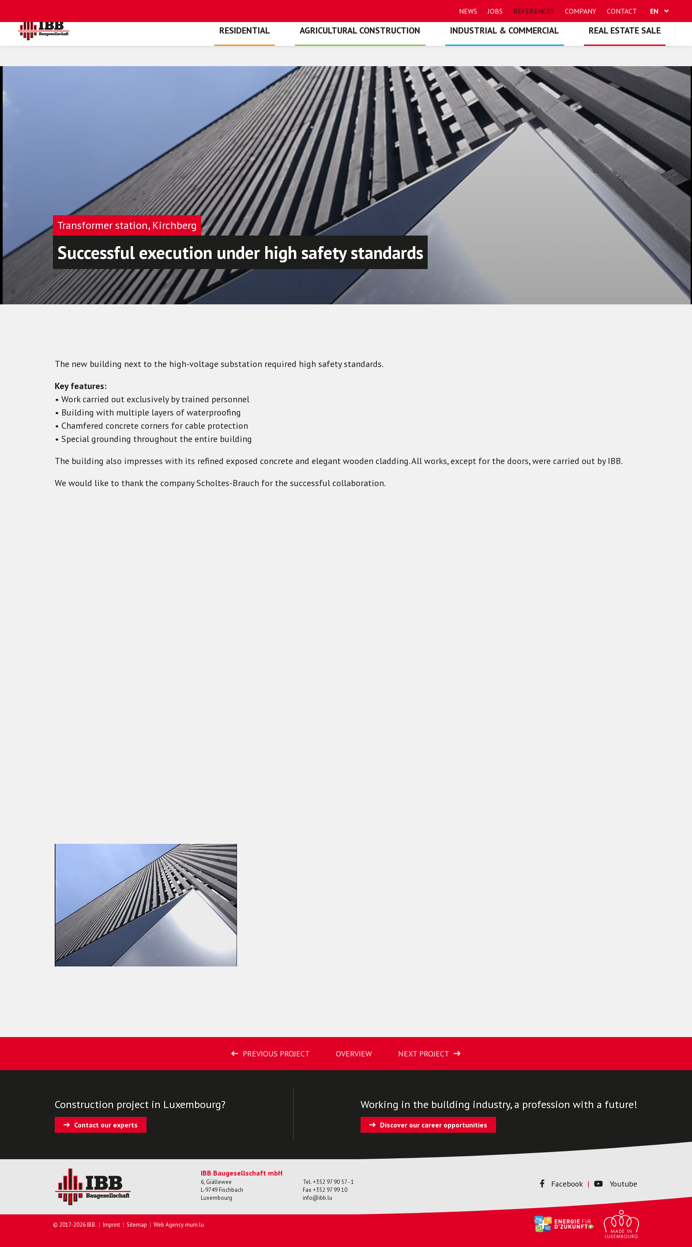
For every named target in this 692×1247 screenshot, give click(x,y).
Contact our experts (106, 1124)
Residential (279, 46)
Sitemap (137, 1224)
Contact (622, 11)
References (533, 11)
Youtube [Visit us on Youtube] (613, 1183)
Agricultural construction (384, 46)
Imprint (111, 1224)
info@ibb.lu (317, 1198)
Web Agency (169, 1224)
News (468, 11)
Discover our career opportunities (433, 1124)
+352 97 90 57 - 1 (333, 1182)
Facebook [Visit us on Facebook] (553, 1183)
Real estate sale (630, 46)
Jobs (495, 11)
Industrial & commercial (519, 46)
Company (580, 11)
